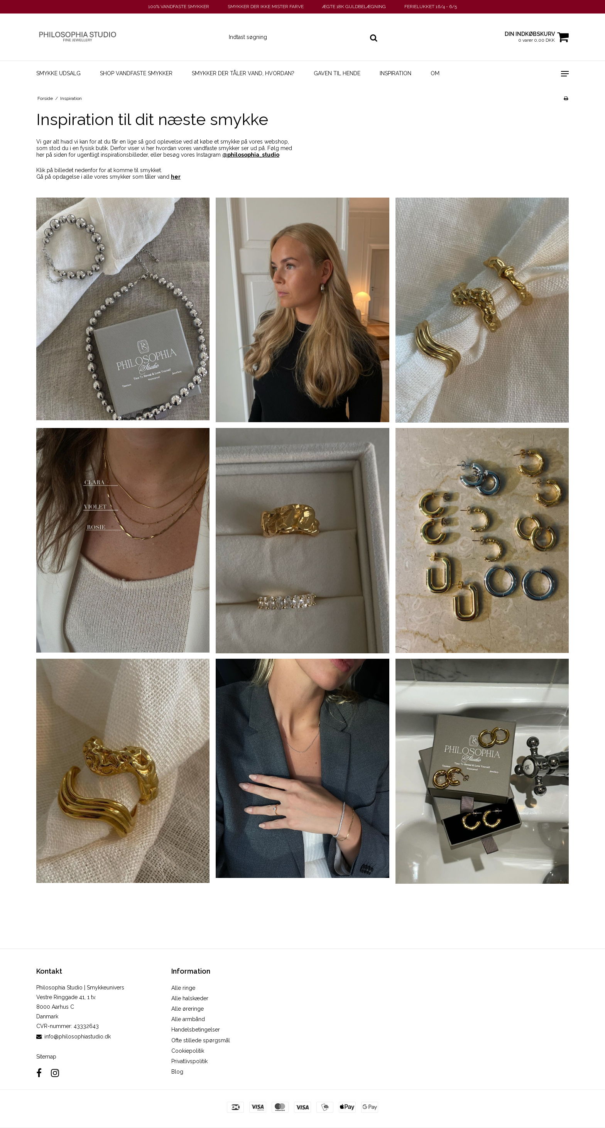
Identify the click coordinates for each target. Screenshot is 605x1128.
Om (435, 73)
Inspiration (395, 73)
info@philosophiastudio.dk (77, 1036)
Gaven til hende (337, 73)
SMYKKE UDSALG (58, 73)
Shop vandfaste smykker (136, 73)
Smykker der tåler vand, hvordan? (243, 73)
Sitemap (46, 1057)
